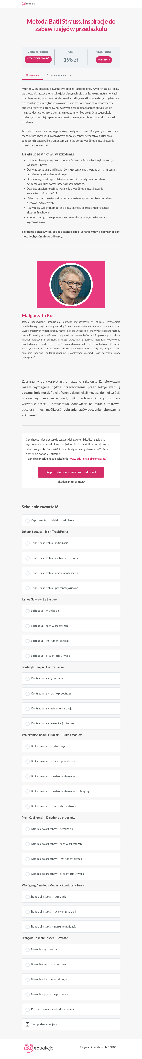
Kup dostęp (104, 59)
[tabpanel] (71, 289)
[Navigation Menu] (118, 4)
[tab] (32, 75)
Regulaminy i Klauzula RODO (98, 1047)
